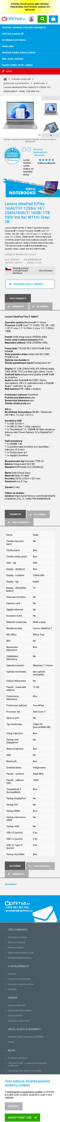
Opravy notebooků (16, 1005)
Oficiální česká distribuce (20, 958)
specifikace (11, 884)
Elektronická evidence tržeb (21, 952)
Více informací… (46, 270)
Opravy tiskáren (15, 1015)
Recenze (12, 974)
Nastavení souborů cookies (21, 984)
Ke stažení (40, 306)
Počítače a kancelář (21, 79)
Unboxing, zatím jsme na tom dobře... (25, 1070)
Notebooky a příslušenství (16, 83)
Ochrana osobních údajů (19, 979)
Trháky (11, 1042)
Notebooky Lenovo (26, 254)
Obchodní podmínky (17, 937)
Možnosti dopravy (16, 942)
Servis (12, 997)
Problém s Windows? (18, 1058)
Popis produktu (18, 522)
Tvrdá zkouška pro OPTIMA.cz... (23, 1076)
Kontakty (12, 989)
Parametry (15, 306)
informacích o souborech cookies (25, 1108)
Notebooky (39, 83)
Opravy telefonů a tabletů (20, 1010)
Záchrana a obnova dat (19, 1021)
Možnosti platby (15, 947)
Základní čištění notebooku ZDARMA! (26, 1037)
